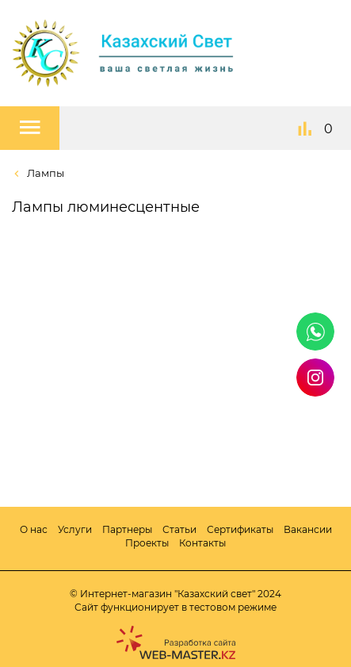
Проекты (147, 543)
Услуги (75, 529)
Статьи (179, 529)
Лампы (44, 173)
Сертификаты (240, 529)
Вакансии (308, 529)
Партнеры (127, 529)
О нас (34, 529)
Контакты (202, 543)
